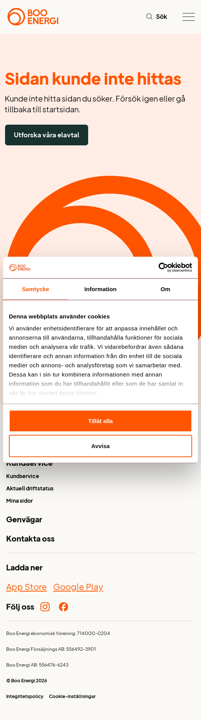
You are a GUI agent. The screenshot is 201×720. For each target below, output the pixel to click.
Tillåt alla (100, 420)
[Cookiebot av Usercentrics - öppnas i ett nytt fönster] (158, 268)
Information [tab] (100, 288)
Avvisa (100, 446)
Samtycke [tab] (35, 288)
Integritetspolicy (25, 697)
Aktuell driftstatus (30, 489)
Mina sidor (19, 501)
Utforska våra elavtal (46, 135)
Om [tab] (165, 288)
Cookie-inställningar (72, 697)
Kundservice (22, 476)
